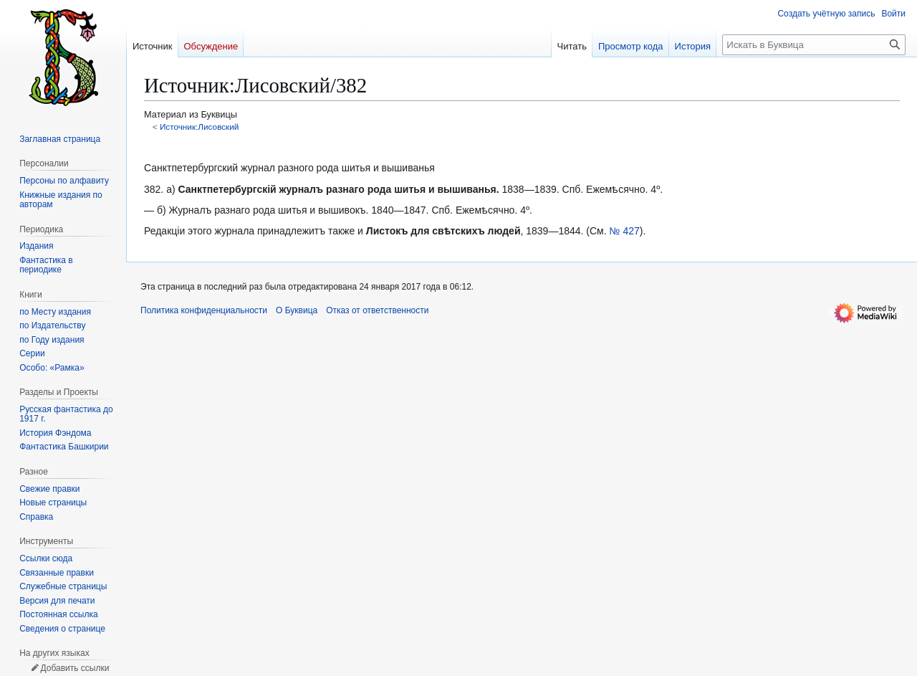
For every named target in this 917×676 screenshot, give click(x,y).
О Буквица (296, 310)
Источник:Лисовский (199, 126)
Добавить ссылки (74, 668)
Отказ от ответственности (377, 310)
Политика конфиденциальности (203, 310)
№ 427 (625, 231)
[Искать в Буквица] (814, 44)
